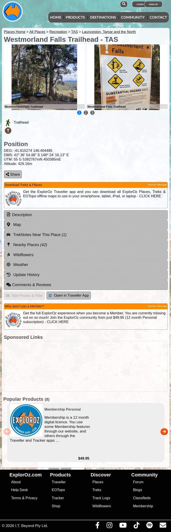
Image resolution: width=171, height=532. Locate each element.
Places (97, 482)
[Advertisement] (88, 366)
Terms (16, 498)
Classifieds (141, 498)
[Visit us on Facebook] (97, 526)
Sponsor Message (157, 184)
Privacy (32, 498)
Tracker (58, 498)
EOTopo (58, 490)
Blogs (137, 490)
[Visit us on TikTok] (136, 526)
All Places (37, 32)
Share (13, 174)
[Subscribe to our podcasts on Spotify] (149, 526)
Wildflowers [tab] (20, 255)
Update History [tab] (23, 275)
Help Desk (19, 490)
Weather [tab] (17, 264)
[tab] (86, 215)
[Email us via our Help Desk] (163, 526)
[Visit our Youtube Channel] (122, 526)
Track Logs (101, 498)
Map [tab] (13, 224)
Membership (143, 506)
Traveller (59, 482)
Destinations (103, 17)
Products (75, 17)
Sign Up (153, 4)
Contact (158, 17)
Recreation (58, 32)
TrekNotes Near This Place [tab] (36, 235)
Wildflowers (101, 506)
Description (22, 215)
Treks (96, 490)
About (16, 482)
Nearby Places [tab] (26, 245)
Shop (56, 506)
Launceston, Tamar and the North (109, 32)
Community (132, 17)
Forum (138, 482)
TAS (74, 32)
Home (55, 17)
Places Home (15, 32)
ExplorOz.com (25, 475)
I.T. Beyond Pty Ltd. (31, 525)
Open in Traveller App (68, 295)
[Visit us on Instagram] (109, 526)
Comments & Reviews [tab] (28, 285)
